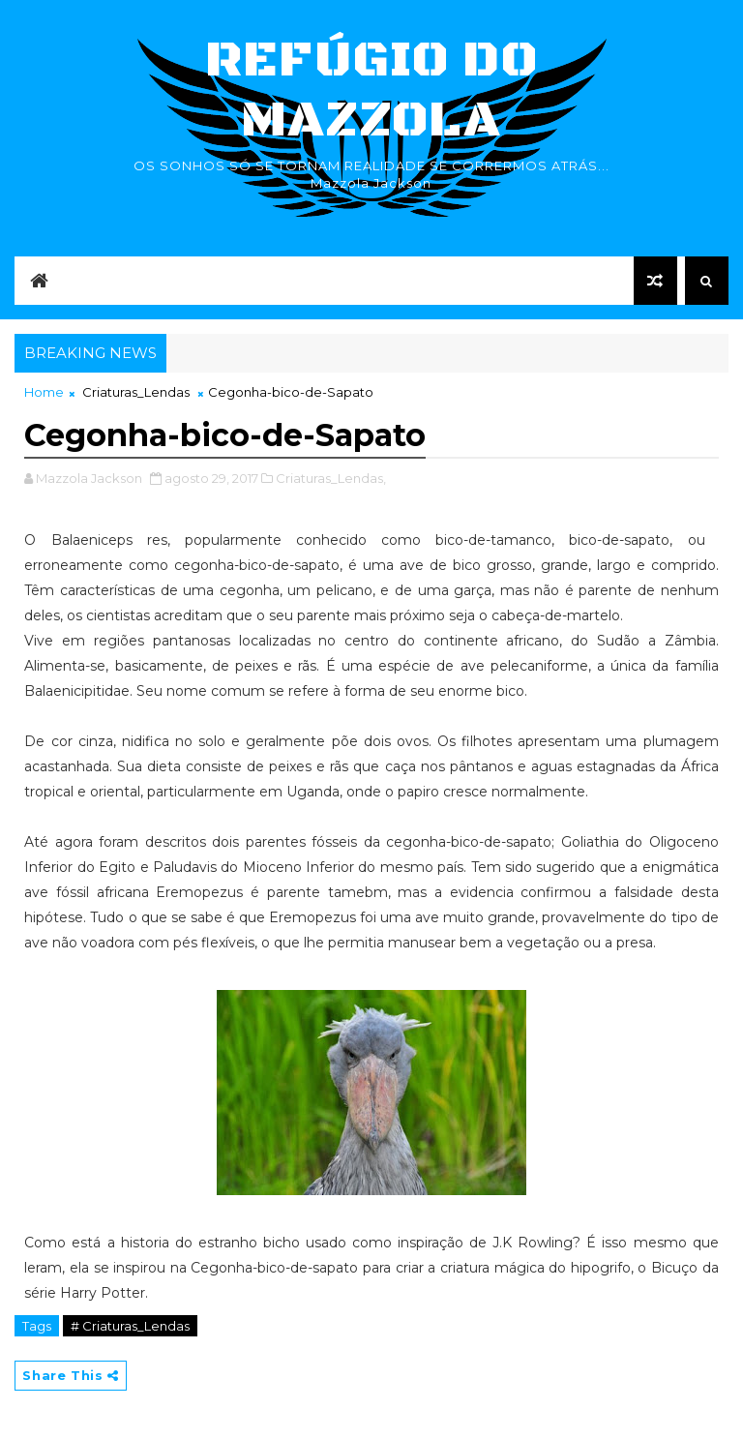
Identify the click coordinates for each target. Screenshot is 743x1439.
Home (44, 392)
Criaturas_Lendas (136, 392)
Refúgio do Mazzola (371, 90)
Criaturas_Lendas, (331, 478)
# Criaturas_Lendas (130, 1326)
